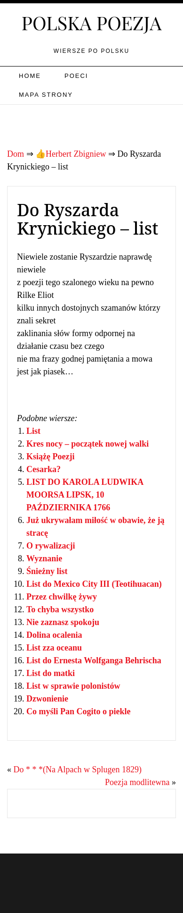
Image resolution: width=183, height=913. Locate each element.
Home (30, 75)
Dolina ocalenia (54, 635)
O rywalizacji (50, 545)
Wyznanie (44, 558)
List (33, 431)
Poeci (76, 75)
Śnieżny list (47, 571)
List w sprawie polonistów (73, 686)
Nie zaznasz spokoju (62, 622)
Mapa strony (46, 94)
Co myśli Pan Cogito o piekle (78, 711)
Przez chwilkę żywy (61, 596)
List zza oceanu (54, 647)
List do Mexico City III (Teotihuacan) (94, 584)
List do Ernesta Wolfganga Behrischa (93, 660)
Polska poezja (92, 22)
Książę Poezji (50, 456)
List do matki (50, 673)
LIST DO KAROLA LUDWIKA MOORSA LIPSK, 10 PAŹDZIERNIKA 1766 (84, 494)
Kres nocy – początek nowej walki (87, 443)
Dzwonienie (47, 698)
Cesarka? (43, 469)
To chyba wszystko (60, 609)
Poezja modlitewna (137, 782)
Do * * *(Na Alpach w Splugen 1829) (78, 769)
